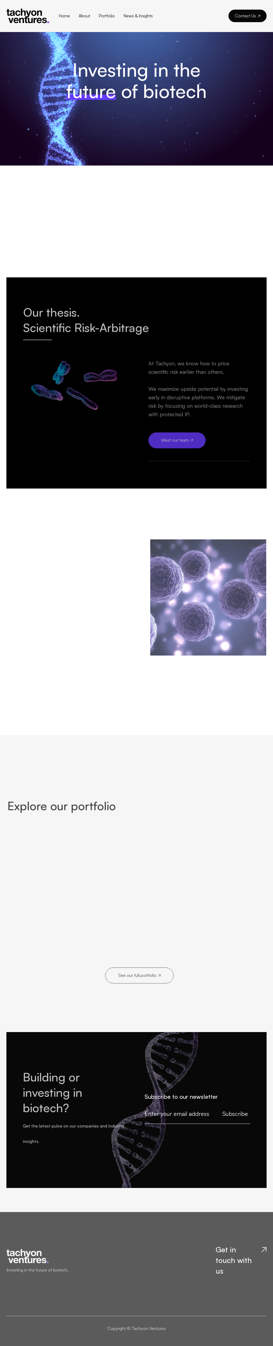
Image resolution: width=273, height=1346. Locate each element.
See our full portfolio (139, 975)
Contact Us (247, 15)
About (84, 15)
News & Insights (138, 15)
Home (64, 15)
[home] (32, 16)
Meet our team (176, 439)
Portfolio (107, 15)
